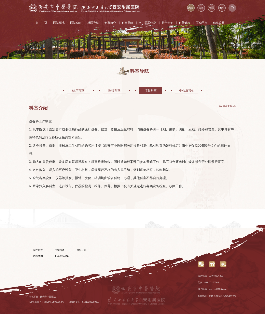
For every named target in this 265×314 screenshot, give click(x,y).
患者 (190, 7)
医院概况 (59, 22)
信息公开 (218, 22)
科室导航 (127, 22)
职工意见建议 (62, 255)
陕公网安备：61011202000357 (84, 302)
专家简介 (110, 22)
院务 (201, 7)
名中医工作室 (147, 22)
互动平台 (201, 22)
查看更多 (227, 106)
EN (222, 7)
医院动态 (76, 22)
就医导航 (93, 22)
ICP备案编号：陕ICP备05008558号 (46, 302)
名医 (211, 7)
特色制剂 (167, 22)
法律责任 (60, 250)
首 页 (41, 22)
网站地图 (38, 255)
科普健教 (184, 22)
